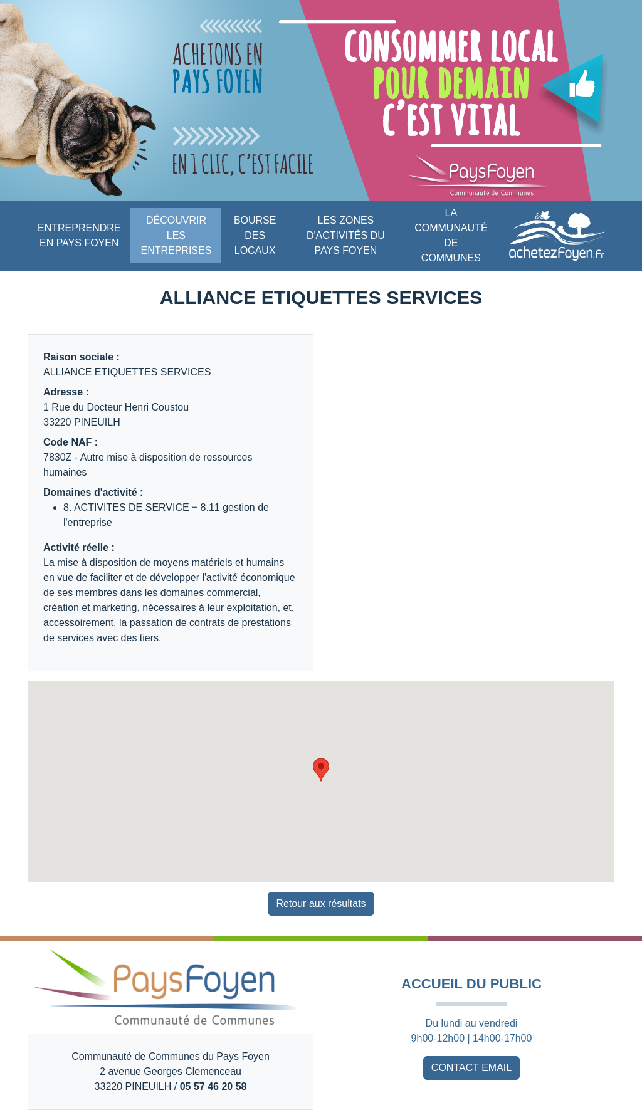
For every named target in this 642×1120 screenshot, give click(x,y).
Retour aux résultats (321, 903)
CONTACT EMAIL (471, 1067)
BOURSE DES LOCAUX (255, 235)
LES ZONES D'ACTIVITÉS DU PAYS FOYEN (346, 235)
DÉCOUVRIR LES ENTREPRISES (175, 235)
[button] (321, 770)
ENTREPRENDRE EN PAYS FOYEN (79, 235)
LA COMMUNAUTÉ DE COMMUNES (450, 235)
